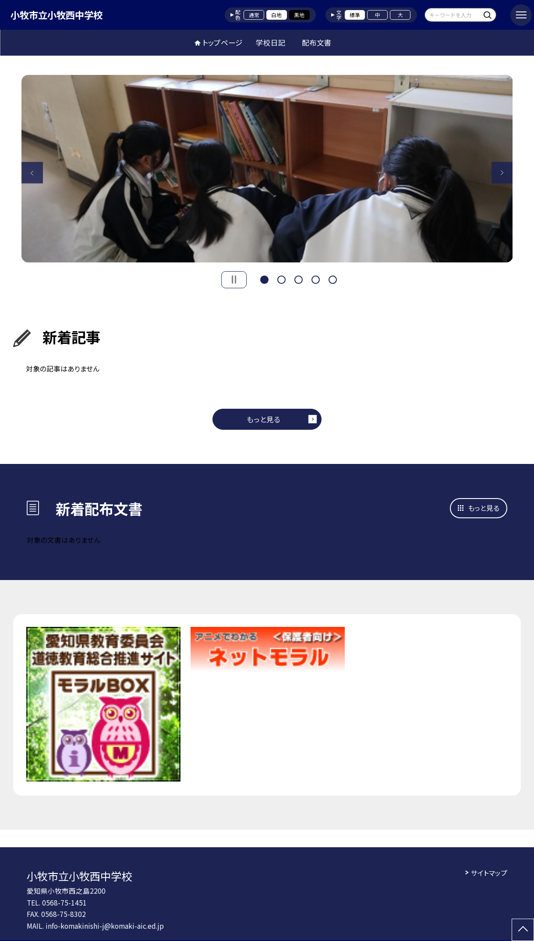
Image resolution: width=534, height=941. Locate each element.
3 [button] (298, 279)
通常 (254, 14)
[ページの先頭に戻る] (523, 930)
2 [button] (281, 279)
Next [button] (502, 173)
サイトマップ (489, 872)
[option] (267, 169)
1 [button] (264, 279)
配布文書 (317, 42)
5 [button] (333, 279)
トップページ (222, 42)
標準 (355, 14)
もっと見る (263, 419)
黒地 (299, 14)
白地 (276, 14)
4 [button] (315, 279)
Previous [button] (32, 173)
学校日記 (271, 42)
